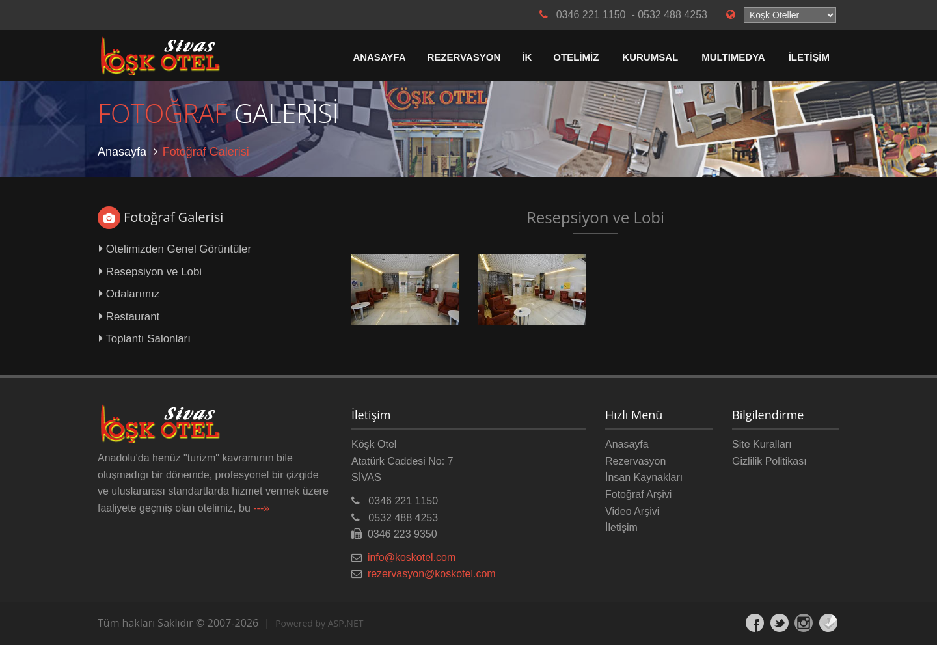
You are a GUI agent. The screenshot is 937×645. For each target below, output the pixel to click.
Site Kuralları (762, 444)
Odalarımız (129, 294)
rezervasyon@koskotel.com (432, 573)
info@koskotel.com (411, 557)
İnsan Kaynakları (644, 477)
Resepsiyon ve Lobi (150, 272)
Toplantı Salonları (145, 339)
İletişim (621, 527)
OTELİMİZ (576, 56)
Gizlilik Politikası (769, 461)
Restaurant (129, 316)
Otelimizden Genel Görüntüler (175, 249)
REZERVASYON (464, 56)
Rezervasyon (635, 461)
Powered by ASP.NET (319, 623)
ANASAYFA (379, 56)
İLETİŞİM (809, 56)
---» (261, 508)
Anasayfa (122, 151)
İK (527, 56)
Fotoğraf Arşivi (638, 494)
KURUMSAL (650, 56)
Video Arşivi (632, 511)
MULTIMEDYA (733, 56)
